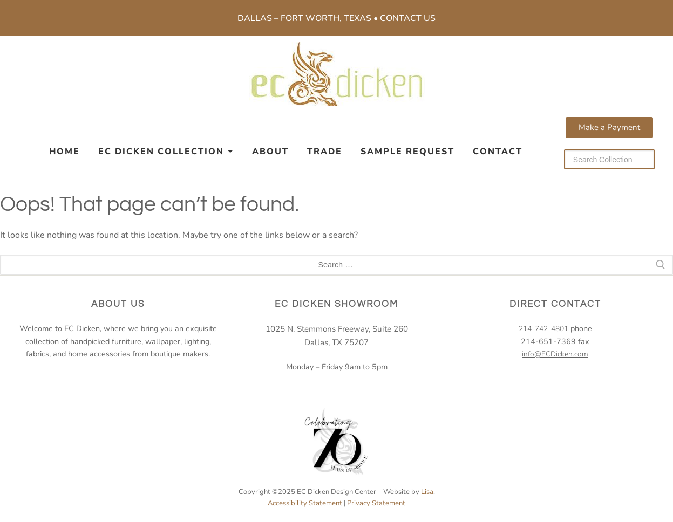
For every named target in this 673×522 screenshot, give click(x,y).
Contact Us (408, 18)
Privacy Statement (376, 503)
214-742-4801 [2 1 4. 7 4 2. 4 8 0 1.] (543, 329)
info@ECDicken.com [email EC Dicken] (555, 354)
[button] (609, 127)
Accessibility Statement (305, 503)
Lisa (427, 492)
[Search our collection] (609, 159)
